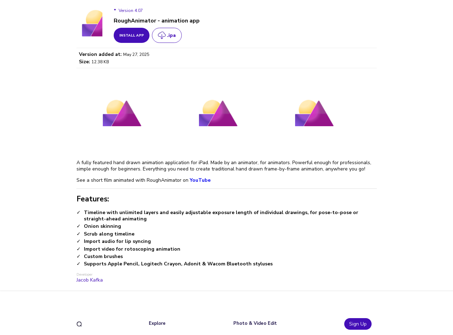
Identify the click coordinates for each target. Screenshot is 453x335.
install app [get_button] (131, 35)
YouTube (199, 180)
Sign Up (358, 324)
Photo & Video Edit (255, 323)
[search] (79, 324)
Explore (157, 323)
